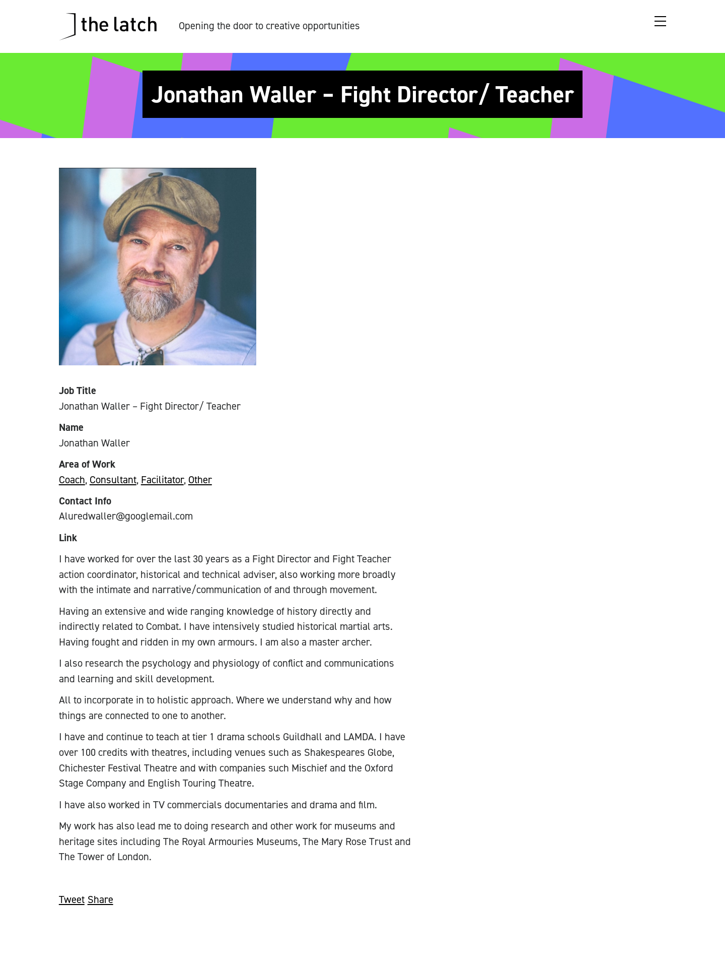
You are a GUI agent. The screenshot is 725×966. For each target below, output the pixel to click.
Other (200, 480)
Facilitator (162, 480)
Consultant (113, 480)
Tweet (72, 899)
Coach (72, 480)
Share (100, 899)
